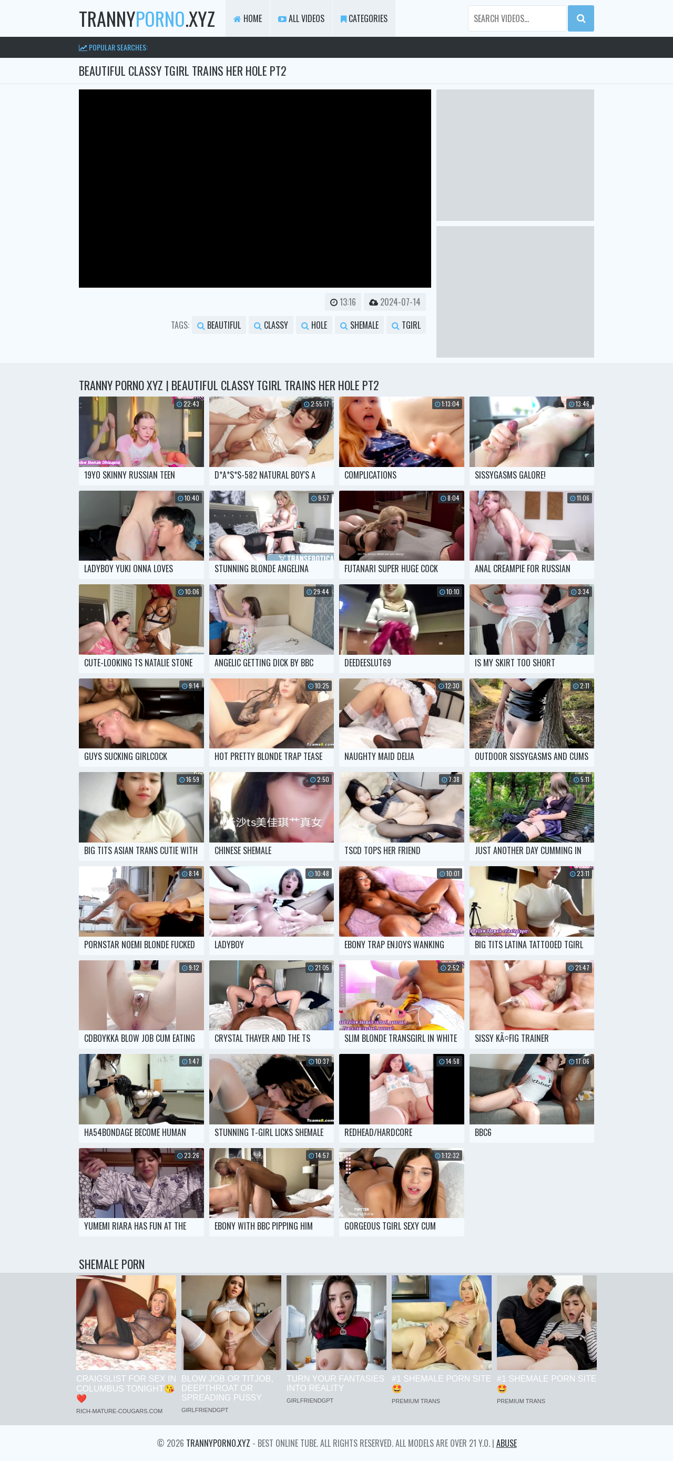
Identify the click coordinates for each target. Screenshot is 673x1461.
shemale (359, 325)
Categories (364, 18)
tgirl (406, 325)
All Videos (301, 18)
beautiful (219, 325)
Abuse (506, 1443)
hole (314, 325)
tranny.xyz (147, 18)
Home (247, 18)
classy (271, 325)
